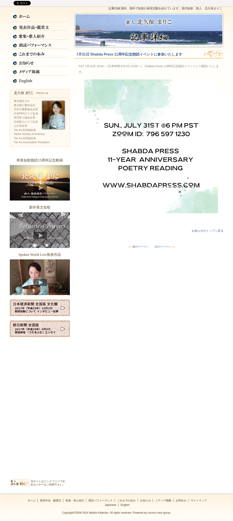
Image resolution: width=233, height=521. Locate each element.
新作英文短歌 (40, 230)
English (40, 80)
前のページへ (137, 246)
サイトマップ (199, 500)
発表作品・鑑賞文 (40, 26)
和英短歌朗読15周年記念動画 (40, 183)
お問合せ (181, 500)
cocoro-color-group (159, 512)
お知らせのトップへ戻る (207, 230)
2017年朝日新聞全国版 (40, 328)
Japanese (110, 505)
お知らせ (40, 62)
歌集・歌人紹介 (40, 35)
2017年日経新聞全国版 (40, 308)
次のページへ (165, 246)
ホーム (40, 17)
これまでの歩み (40, 53)
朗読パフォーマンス (40, 44)
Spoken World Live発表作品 (40, 277)
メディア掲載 (40, 71)
